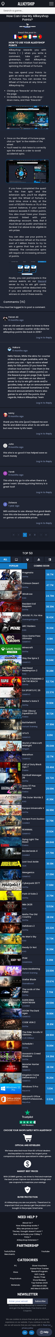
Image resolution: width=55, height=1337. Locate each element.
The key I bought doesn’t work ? (27, 1231)
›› (46, 535)
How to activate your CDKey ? (27, 1234)
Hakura (16, 347)
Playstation (15, 1278)
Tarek (11, 471)
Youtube (45, 1251)
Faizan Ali (13, 317)
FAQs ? (27, 1237)
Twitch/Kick (9, 1251)
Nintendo (15, 1285)
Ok (25, 1333)
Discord (42, 281)
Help (44, 1332)
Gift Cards (39, 1274)
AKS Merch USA (39, 1285)
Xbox (15, 1272)
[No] (51, 1326)
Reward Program (39, 1271)
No (31, 1333)
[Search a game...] (27, 10)
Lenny (11, 413)
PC (15, 1265)
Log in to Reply (44, 337)
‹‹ (13, 535)
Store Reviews (39, 1280)
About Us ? (27, 1222)
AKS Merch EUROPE (39, 1288)
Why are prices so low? (27, 1228)
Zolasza (12, 502)
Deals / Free (39, 1277)
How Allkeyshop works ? (27, 1225)
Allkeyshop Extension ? (27, 1240)
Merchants (9, 1254)
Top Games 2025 (39, 1282)
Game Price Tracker (39, 1268)
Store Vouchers (39, 1265)
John (11, 444)
